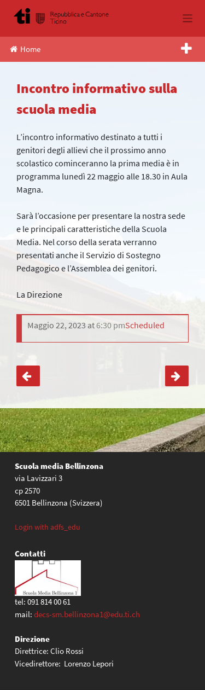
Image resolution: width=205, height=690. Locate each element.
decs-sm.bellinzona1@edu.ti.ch (87, 614)
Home (25, 49)
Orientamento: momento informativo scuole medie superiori (177, 376)
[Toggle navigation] (188, 18)
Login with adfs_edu (47, 527)
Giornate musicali (28, 376)
